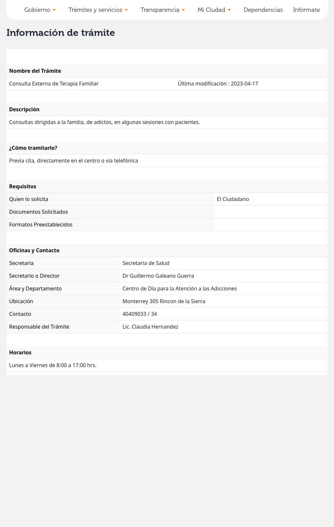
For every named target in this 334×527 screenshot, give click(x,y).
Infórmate (306, 9)
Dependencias (263, 9)
